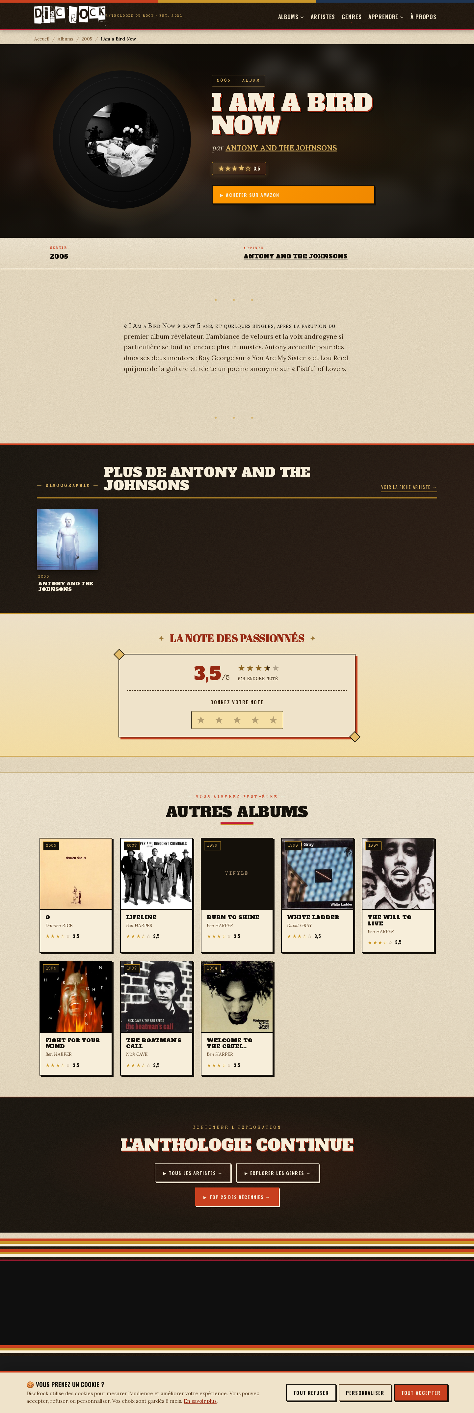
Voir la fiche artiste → (409, 487)
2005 (87, 39)
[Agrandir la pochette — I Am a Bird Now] (122, 139)
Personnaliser (365, 1392)
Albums (65, 39)
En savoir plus (200, 1401)
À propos (423, 17)
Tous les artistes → (193, 1173)
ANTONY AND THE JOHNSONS (281, 146)
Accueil (41, 39)
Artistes (323, 17)
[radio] (201, 720)
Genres (351, 17)
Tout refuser (311, 1392)
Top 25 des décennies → (240, 1199)
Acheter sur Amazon (255, 194)
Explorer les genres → (283, 1173)
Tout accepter (420, 1392)
